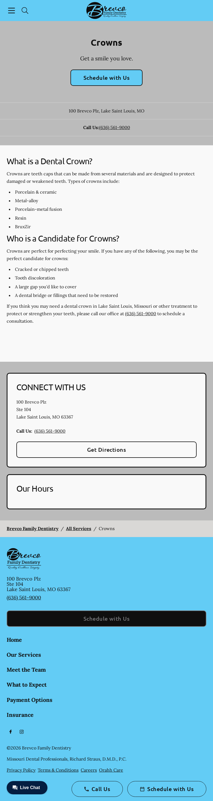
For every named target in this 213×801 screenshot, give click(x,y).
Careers (89, 770)
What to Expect (27, 684)
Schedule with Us (106, 77)
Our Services (24, 654)
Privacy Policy (21, 770)
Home (14, 639)
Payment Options (29, 699)
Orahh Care (111, 770)
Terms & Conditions (58, 770)
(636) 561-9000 (114, 127)
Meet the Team (26, 669)
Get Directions (106, 449)
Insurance (20, 714)
